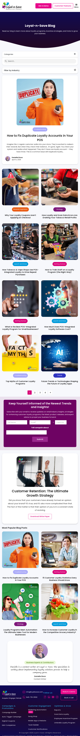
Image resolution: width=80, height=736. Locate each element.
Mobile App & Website (37, 721)
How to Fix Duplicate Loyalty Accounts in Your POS (20, 578)
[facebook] (44, 697)
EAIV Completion (9, 725)
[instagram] (57, 697)
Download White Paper (40, 516)
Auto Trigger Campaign (11, 717)
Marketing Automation (37, 711)
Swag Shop (32, 716)
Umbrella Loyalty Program (64, 723)
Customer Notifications (37, 729)
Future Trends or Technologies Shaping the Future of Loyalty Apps (59, 382)
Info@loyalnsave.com (34, 692)
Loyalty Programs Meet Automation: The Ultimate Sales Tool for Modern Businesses (20, 632)
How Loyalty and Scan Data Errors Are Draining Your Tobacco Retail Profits (59, 216)
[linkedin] (49, 697)
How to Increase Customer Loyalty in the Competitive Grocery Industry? (59, 630)
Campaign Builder (9, 712)
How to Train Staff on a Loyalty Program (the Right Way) (59, 270)
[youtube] (53, 697)
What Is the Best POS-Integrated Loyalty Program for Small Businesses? (20, 327)
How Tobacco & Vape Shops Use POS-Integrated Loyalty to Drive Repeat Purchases (20, 272)
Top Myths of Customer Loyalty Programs (20, 382)
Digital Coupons (8, 721)
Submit (40, 439)
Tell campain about (40, 428)
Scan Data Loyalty (61, 714)
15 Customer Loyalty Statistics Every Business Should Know (60, 578)
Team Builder (33, 725)
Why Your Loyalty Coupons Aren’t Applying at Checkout (20, 216)
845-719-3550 (31, 697)
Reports (57, 710)
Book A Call (68, 697)
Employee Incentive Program (66, 718)
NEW (30, 712)
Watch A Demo (69, 691)
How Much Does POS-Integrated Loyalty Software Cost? (59, 327)
